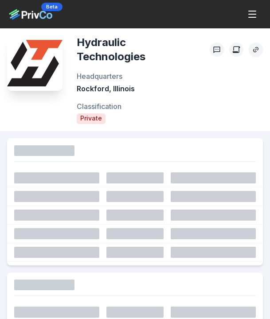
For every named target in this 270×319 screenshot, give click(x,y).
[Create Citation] (236, 50)
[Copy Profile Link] (256, 50)
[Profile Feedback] (217, 50)
